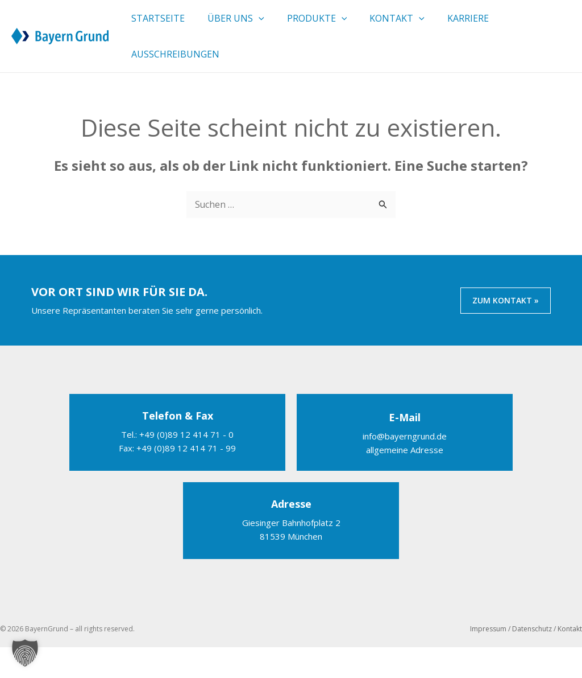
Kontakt (570, 659)
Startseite (158, 25)
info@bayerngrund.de (405, 467)
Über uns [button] (235, 25)
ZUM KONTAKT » (505, 331)
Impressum (488, 659)
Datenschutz (532, 659)
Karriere (468, 25)
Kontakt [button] (397, 25)
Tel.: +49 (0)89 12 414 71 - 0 (177, 465)
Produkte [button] (317, 25)
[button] (258, 25)
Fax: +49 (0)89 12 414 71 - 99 (177, 479)
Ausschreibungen (175, 77)
